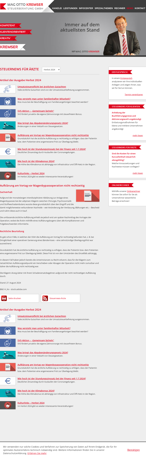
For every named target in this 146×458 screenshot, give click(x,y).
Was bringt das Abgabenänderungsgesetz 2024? (43, 123)
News (130, 8)
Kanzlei (57, 8)
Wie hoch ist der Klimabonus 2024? (36, 161)
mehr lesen (138, 135)
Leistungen (70, 8)
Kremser (9, 47)
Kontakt (140, 8)
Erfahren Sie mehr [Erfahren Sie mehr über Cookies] (37, 453)
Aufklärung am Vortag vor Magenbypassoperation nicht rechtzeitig (53, 135)
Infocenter (86, 8)
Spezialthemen (104, 8)
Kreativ (5, 38)
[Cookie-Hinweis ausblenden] (133, 450)
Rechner (119, 8)
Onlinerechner (133, 191)
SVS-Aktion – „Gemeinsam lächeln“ (36, 110)
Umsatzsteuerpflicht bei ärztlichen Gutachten (42, 86)
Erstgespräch (126, 78)
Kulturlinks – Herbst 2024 (31, 173)
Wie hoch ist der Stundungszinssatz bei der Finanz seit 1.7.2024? (52, 149)
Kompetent (7, 25)
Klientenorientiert (12, 32)
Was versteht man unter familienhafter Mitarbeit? (44, 98)
